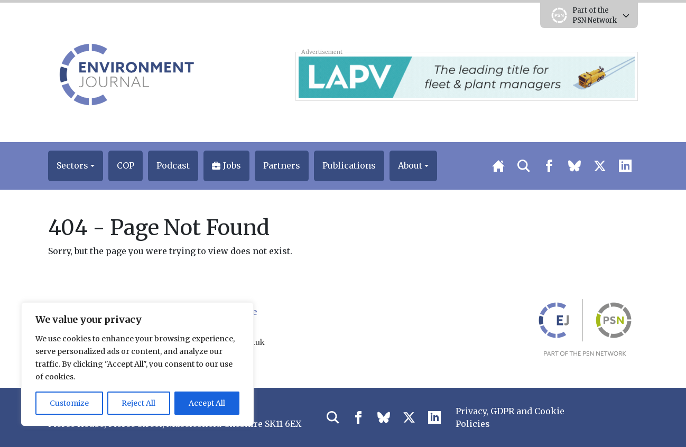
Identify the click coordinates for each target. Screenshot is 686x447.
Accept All (207, 403)
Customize (69, 403)
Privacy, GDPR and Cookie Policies (510, 417)
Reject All (138, 403)
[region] (137, 364)
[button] (75, 166)
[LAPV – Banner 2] (466, 76)
